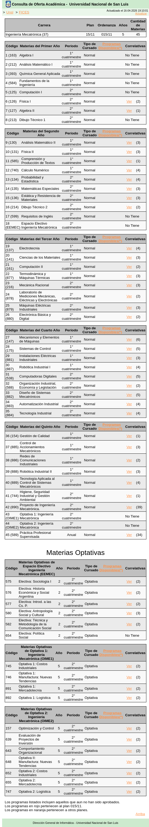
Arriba (140, 814)
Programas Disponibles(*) (110, 46)
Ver (129, 101)
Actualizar (141, 13)
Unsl (9, 12)
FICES (24, 12)
